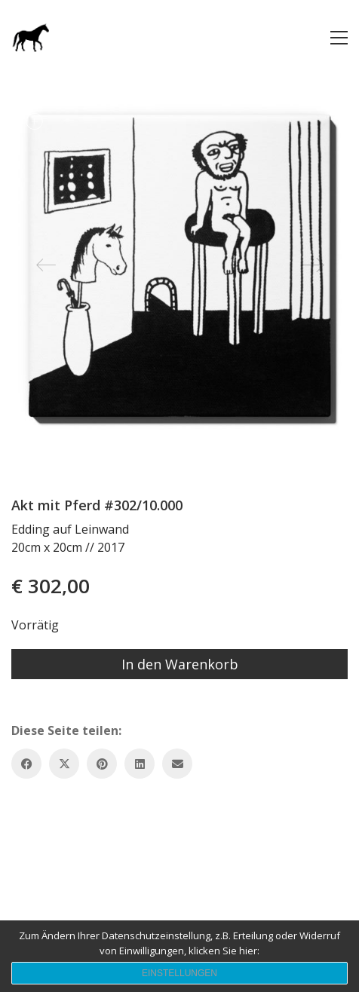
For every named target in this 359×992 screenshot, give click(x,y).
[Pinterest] (102, 764)
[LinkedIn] (139, 764)
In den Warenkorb (179, 664)
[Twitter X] (64, 764)
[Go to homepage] (30, 37)
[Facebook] (26, 764)
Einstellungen (179, 973)
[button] (339, 37)
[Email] (177, 764)
